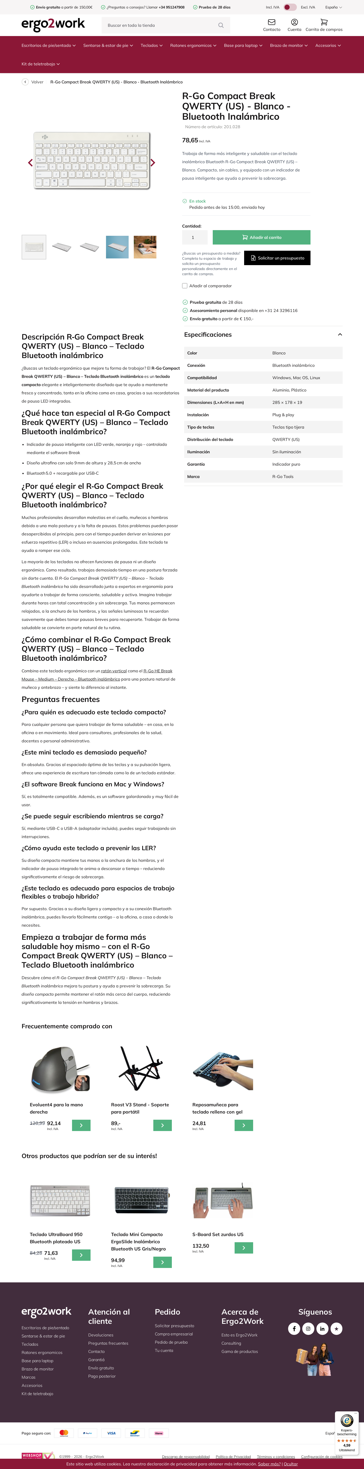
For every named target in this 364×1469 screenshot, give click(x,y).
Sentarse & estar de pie (108, 45)
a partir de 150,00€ (64, 7)
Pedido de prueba (171, 1342)
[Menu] (356, 1414)
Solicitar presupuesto (174, 1325)
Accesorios (328, 45)
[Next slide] (152, 163)
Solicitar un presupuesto (277, 258)
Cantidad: (191, 226)
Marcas (28, 1377)
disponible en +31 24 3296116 (244, 310)
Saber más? (269, 1463)
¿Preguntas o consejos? (126, 7)
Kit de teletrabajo (41, 63)
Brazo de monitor (289, 45)
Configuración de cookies (322, 1456)
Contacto (96, 1351)
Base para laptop (243, 45)
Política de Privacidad (233, 1456)
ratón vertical (114, 670)
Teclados (152, 45)
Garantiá (96, 1359)
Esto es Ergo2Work (239, 1334)
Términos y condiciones (276, 1456)
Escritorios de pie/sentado (49, 45)
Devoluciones (100, 1334)
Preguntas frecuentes (108, 1343)
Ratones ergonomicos (193, 45)
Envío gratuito (101, 1367)
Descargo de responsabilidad (186, 1456)
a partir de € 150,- (222, 318)
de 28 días (216, 302)
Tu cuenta (164, 1350)
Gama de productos (239, 1351)
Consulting (231, 1343)
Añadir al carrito (261, 237)
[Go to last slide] (31, 163)
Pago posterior (102, 1376)
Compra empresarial (174, 1333)
